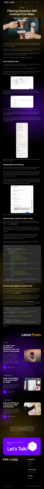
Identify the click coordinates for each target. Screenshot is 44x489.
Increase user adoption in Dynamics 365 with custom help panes (11, 348)
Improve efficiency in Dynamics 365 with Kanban (11, 405)
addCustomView (14, 224)
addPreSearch (30, 301)
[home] (8, 2)
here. (13, 46)
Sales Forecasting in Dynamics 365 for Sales (10, 380)
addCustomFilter (16, 293)
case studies (25, 2)
